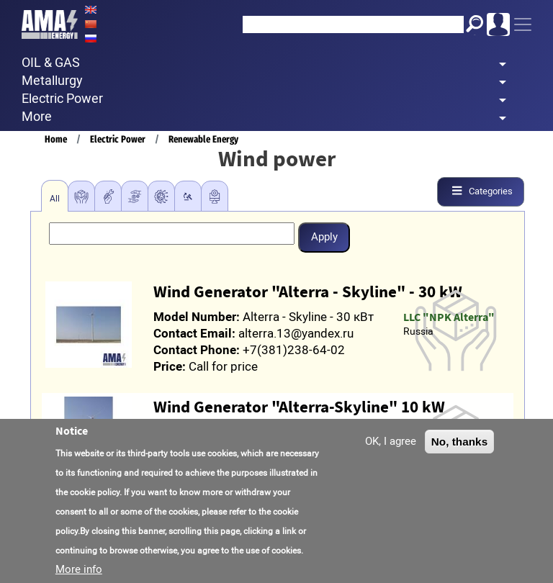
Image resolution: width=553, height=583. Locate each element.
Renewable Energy (203, 139)
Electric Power (117, 139)
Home (56, 139)
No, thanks (459, 442)
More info (78, 570)
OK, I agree (390, 441)
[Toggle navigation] (522, 24)
